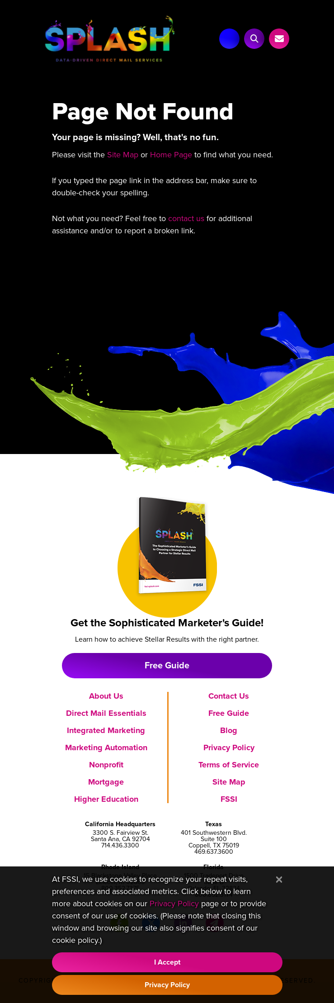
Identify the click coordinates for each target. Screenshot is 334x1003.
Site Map (122, 155)
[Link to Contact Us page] (279, 38)
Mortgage (106, 782)
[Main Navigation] (229, 38)
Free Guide (228, 713)
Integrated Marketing (106, 730)
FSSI (229, 799)
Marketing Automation (106, 747)
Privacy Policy (228, 747)
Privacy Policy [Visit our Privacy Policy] (174, 903)
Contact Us (228, 696)
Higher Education (106, 799)
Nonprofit (106, 765)
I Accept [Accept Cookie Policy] (167, 962)
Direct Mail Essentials (106, 713)
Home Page (171, 155)
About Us (106, 696)
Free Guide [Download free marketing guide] (167, 665)
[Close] (279, 880)
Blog (228, 730)
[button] (254, 38)
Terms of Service (228, 765)
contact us (186, 218)
